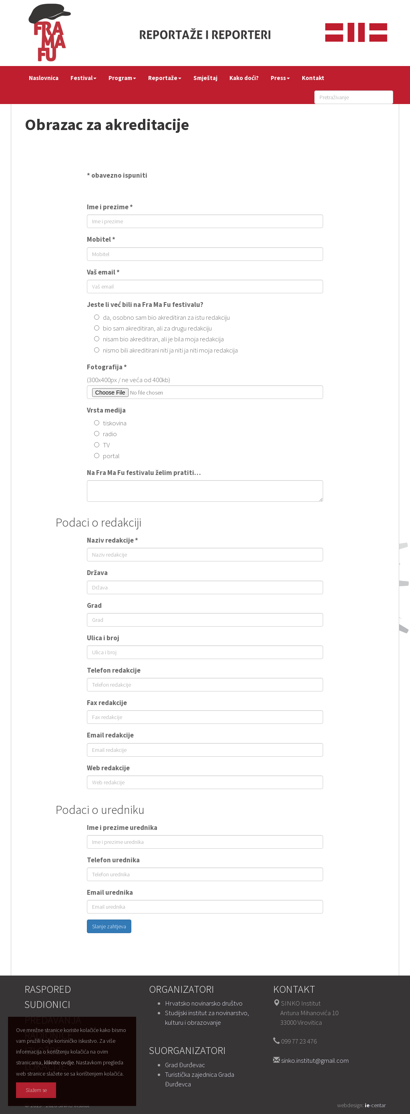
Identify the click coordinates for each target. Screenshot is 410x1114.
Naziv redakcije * (112, 540)
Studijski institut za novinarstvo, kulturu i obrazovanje (207, 1017)
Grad (94, 605)
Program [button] (122, 78)
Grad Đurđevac (185, 1064)
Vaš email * (103, 272)
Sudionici (47, 1004)
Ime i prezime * (110, 206)
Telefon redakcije (114, 670)
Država (97, 572)
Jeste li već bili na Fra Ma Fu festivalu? (145, 304)
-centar (375, 1105)
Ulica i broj (103, 637)
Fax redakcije (107, 702)
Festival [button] (83, 78)
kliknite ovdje (59, 1062)
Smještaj (205, 78)
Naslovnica (43, 78)
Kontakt (313, 78)
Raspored (47, 989)
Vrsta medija (106, 410)
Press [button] (280, 78)
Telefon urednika (113, 860)
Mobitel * (101, 239)
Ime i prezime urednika (122, 827)
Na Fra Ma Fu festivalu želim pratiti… (144, 472)
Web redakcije (108, 767)
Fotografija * (107, 367)
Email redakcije (110, 735)
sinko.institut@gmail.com (315, 1060)
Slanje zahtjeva (109, 926)
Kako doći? (244, 78)
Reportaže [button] (164, 78)
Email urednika (110, 892)
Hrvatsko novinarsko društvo (204, 1003)
